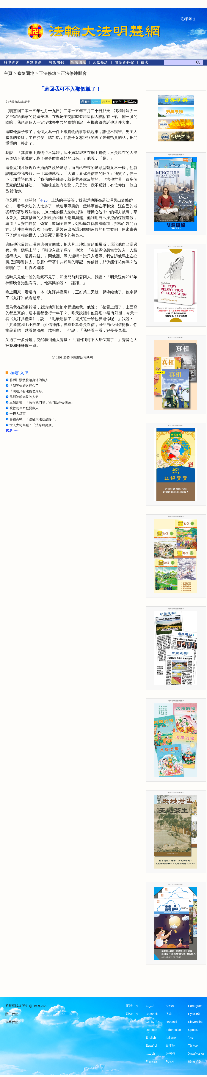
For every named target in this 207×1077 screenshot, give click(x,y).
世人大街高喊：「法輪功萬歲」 (32, 425)
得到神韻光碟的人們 (24, 397)
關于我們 (11, 1014)
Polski (170, 1061)
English (151, 1037)
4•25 (43, 200)
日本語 (170, 1045)
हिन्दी (169, 1014)
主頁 (8, 73)
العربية (150, 1006)
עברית (170, 1006)
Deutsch (151, 1030)
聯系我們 (11, 1022)
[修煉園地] (78, 63)
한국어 (170, 1053)
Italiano (171, 1037)
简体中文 (132, 1014)
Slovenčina (195, 1022)
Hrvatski (171, 1022)
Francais (152, 1061)
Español (151, 1045)
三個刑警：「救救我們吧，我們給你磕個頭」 (41, 402)
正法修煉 (47, 73)
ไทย (191, 1037)
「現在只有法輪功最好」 (27, 391)
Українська (196, 1053)
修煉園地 (25, 73)
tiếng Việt (194, 1061)
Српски (193, 1030)
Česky (150, 1022)
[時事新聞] (10, 63)
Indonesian (173, 1030)
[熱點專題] (34, 63)
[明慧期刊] (56, 63)
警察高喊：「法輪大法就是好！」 (33, 419)
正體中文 (132, 1006)
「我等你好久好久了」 (25, 385)
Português (195, 1006)
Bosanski (152, 1014)
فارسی (150, 1053)
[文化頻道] (100, 63)
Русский (194, 1014)
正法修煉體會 (74, 73)
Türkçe (193, 1045)
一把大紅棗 (17, 413)
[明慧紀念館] (124, 63)
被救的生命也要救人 (24, 408)
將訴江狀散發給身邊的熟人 (28, 380)
